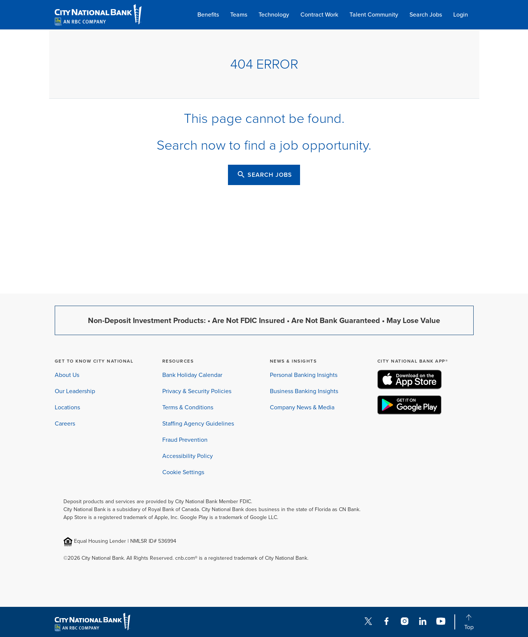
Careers (65, 423)
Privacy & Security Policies (196, 391)
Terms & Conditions (187, 407)
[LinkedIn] (422, 622)
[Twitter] (368, 622)
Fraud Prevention (185, 439)
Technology (274, 14)
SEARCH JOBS (264, 174)
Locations (67, 407)
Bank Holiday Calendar (192, 375)
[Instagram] (404, 622)
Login (460, 14)
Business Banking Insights (304, 391)
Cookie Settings (183, 472)
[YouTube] (440, 622)
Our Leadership (75, 391)
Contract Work (319, 14)
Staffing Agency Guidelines (198, 423)
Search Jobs (425, 14)
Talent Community (373, 14)
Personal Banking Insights (303, 375)
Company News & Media (302, 407)
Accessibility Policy (187, 456)
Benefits (208, 14)
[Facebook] (386, 622)
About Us (67, 375)
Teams (238, 14)
